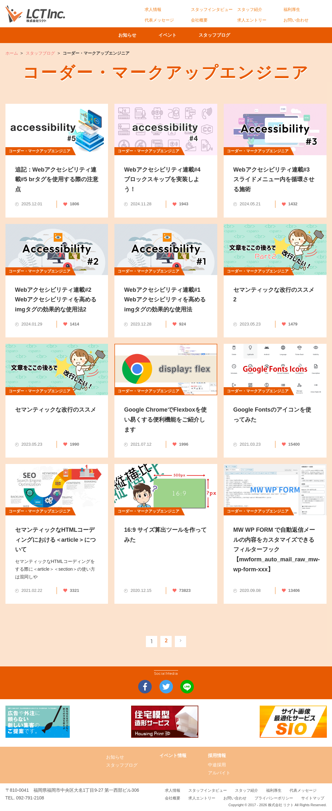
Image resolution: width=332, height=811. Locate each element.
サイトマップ (312, 798)
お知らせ (122, 35)
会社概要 (199, 20)
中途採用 (217, 764)
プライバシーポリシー (274, 798)
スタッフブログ (229, 35)
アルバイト (219, 772)
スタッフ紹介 (249, 9)
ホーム (11, 53)
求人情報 (153, 9)
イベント (172, 35)
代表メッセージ (159, 20)
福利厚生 (291, 9)
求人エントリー (251, 20)
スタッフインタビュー (212, 9)
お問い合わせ (296, 20)
